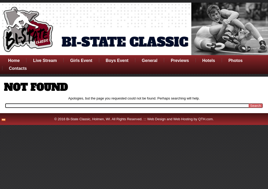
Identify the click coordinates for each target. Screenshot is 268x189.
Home (14, 60)
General (150, 60)
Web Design (156, 119)
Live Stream (45, 60)
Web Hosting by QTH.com (193, 119)
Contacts (18, 68)
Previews (180, 60)
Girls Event (81, 60)
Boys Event (117, 60)
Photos (235, 60)
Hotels (208, 60)
